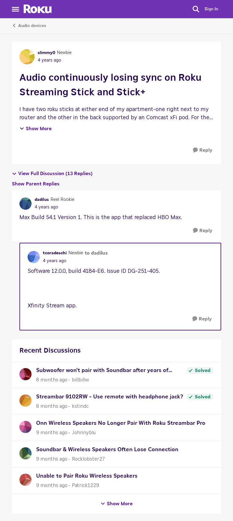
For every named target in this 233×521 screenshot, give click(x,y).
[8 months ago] (51, 380)
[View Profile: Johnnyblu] (25, 427)
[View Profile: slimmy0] (27, 56)
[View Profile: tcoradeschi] (34, 257)
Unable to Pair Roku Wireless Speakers (86, 476)
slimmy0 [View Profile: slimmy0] (46, 53)
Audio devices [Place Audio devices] (29, 25)
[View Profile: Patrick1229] (25, 480)
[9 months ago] (51, 432)
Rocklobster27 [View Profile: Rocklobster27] (88, 459)
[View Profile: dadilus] (25, 204)
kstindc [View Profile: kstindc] (80, 406)
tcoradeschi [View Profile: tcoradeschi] (55, 253)
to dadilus (96, 253)
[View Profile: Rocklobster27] (25, 453)
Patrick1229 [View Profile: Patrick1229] (85, 485)
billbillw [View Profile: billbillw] (80, 379)
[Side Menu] (15, 9)
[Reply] (203, 150)
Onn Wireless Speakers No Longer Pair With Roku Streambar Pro (120, 423)
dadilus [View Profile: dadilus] (42, 200)
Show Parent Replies (35, 183)
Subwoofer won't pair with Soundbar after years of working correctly (102, 371)
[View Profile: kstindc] (25, 400)
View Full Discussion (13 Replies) (52, 173)
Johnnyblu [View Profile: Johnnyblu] (84, 432)
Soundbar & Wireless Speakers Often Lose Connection (107, 449)
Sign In (211, 9)
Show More (35, 128)
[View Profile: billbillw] (25, 374)
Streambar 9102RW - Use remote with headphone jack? (109, 397)
